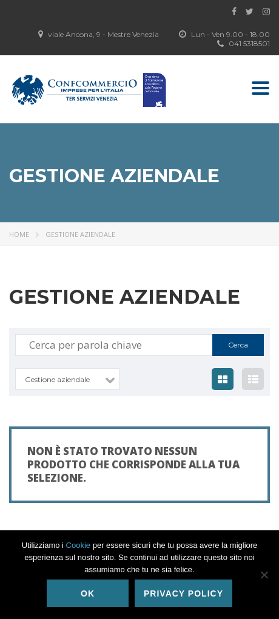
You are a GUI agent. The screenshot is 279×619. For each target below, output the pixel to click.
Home (19, 234)
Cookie (78, 545)
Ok (88, 593)
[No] (264, 575)
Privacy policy (183, 593)
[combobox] (67, 379)
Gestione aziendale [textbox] (57, 379)
